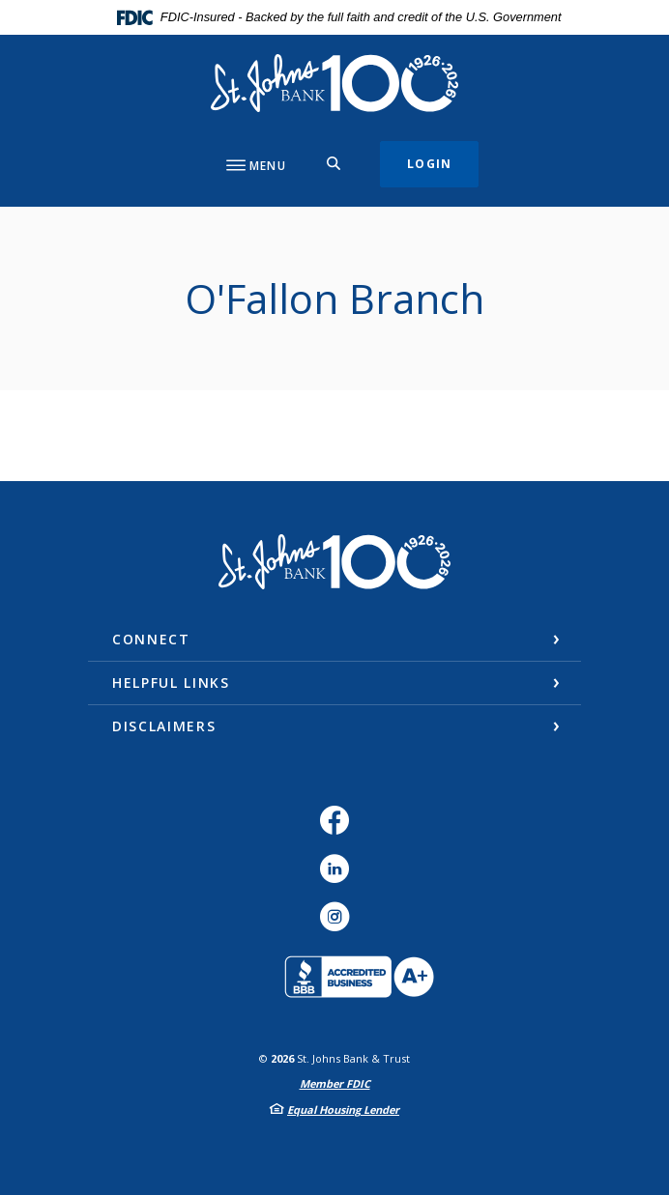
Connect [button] (151, 639)
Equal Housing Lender (343, 1109)
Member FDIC (335, 1083)
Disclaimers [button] (164, 726)
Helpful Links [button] (171, 682)
